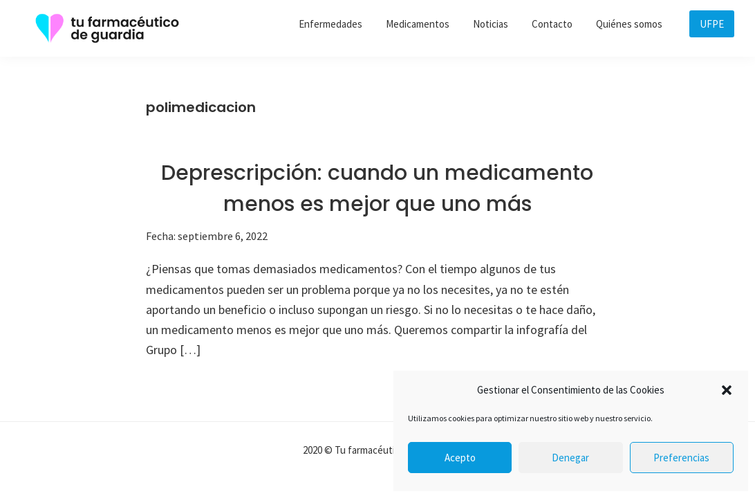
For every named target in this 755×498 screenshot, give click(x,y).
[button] (727, 390)
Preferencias (681, 457)
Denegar (570, 457)
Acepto (460, 457)
